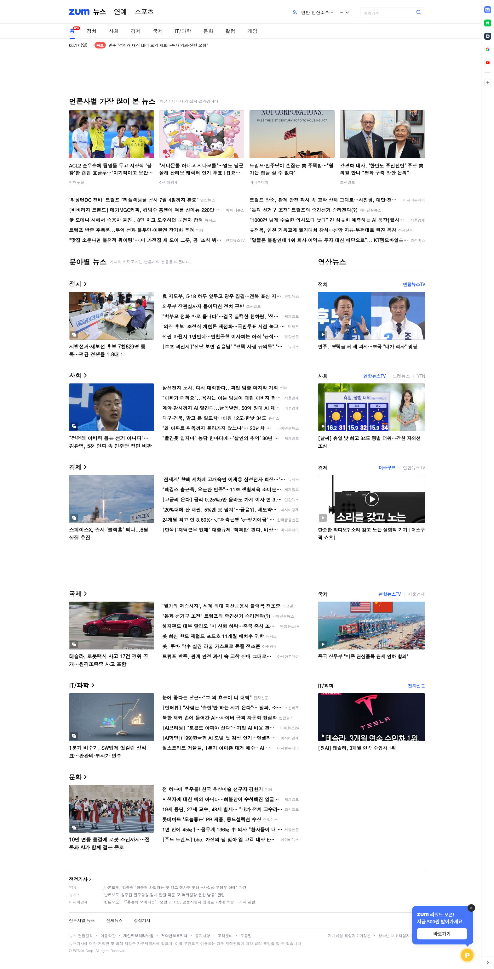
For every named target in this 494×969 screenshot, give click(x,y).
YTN (421, 376)
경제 (136, 31)
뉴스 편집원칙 (81, 935)
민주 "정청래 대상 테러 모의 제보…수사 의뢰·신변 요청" (158, 45)
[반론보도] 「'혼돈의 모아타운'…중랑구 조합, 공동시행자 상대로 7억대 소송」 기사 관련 (179, 901)
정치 (92, 31)
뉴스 (99, 12)
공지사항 (202, 935)
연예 (120, 12)
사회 (114, 31)
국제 (158, 31)
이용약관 (108, 935)
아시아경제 (168, 182)
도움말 (246, 935)
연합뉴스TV (414, 284)
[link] (487, 9)
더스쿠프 (386, 467)
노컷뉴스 (401, 376)
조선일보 (347, 182)
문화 (208, 31)
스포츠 (144, 12)
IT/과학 (183, 31)
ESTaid (78, 950)
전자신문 (416, 686)
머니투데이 (259, 182)
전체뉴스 (114, 920)
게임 (252, 31)
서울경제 (416, 594)
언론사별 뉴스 (82, 920)
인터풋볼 (76, 182)
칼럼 (230, 31)
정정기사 (78, 879)
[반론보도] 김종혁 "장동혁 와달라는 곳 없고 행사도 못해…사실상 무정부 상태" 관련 (174, 887)
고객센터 (225, 935)
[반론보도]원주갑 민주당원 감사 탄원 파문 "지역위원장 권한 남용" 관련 (163, 894)
